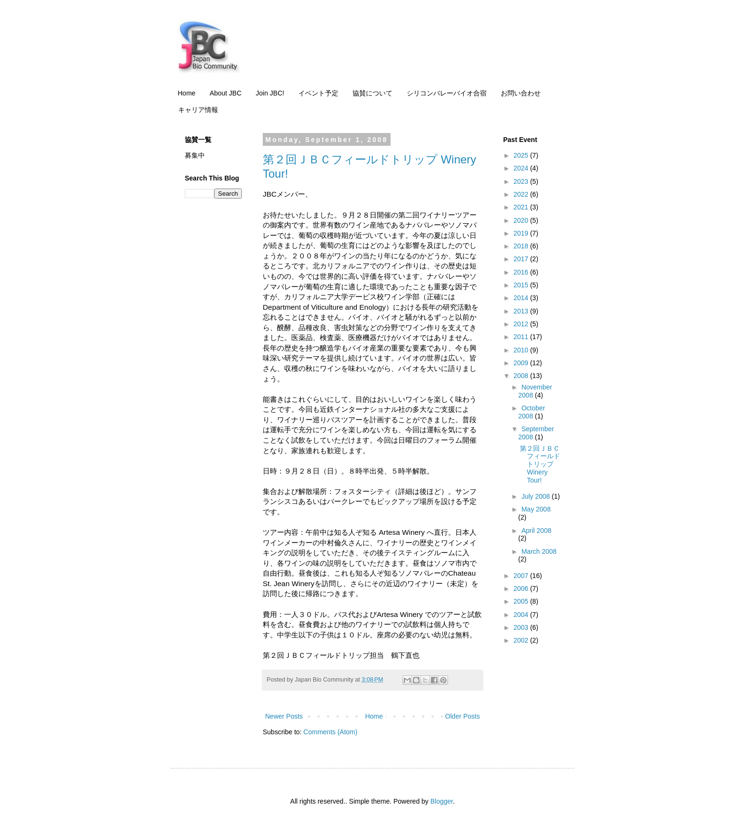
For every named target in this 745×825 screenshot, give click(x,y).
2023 (522, 181)
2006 (522, 588)
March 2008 (538, 551)
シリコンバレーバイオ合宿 (447, 93)
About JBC (225, 93)
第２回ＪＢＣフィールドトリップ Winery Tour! (540, 464)
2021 (522, 207)
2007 (522, 575)
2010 (522, 350)
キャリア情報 (198, 110)
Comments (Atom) (331, 732)
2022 (522, 194)
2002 (522, 640)
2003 (522, 627)
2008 (522, 375)
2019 (522, 233)
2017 (522, 259)
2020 (522, 220)
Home (186, 93)
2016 (522, 272)
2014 (522, 298)
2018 (522, 246)
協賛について (372, 93)
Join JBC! (270, 93)
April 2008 (536, 530)
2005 (522, 601)
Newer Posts (284, 716)
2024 (522, 168)
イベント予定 (318, 93)
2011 (522, 337)
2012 (522, 324)
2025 (522, 155)
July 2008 (536, 496)
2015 (522, 285)
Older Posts (462, 716)
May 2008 (535, 509)
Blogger (441, 801)
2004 (522, 614)
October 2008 (531, 412)
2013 (522, 311)
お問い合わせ (521, 93)
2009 (522, 363)
